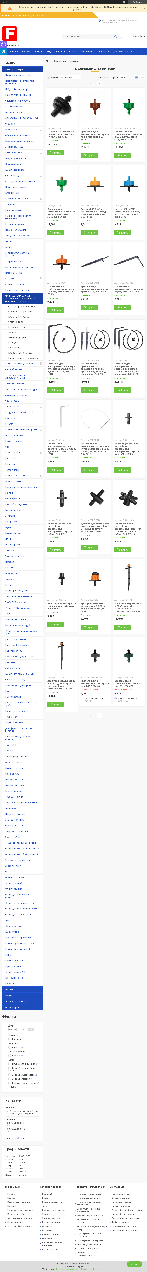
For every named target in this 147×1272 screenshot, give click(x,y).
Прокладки (10, 808)
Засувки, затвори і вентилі (18, 860)
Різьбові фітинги (13, 152)
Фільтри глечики (13, 762)
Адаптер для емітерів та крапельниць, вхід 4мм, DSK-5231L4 (61, 606)
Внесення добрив (17, 337)
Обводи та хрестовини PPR (19, 135)
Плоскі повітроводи (121, 1202)
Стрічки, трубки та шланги (21, 306)
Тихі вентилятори (120, 1222)
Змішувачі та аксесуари (17, 235)
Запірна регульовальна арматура (17, 254)
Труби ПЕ (10, 613)
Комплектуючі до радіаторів (19, 656)
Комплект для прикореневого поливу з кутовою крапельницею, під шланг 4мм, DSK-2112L (61, 369)
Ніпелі (8, 538)
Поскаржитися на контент (67, 1269)
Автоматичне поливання (18, 394)
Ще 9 (13, 1087)
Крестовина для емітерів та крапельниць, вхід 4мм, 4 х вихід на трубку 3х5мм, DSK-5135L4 (128, 528)
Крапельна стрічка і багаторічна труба (21, 704)
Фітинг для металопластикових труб (21, 632)
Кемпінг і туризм (13, 440)
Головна (13, 52)
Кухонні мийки (12, 192)
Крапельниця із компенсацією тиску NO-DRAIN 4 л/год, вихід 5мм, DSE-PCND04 (128, 135)
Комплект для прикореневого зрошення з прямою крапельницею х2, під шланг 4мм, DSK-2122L (126, 369)
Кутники (9, 567)
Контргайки (11, 521)
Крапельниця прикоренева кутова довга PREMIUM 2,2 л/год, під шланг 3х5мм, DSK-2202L (61, 448)
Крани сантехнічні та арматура (21, 389)
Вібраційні (10, 983)
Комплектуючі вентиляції (18, 94)
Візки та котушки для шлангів (20, 363)
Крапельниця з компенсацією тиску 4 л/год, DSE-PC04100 (95, 683)
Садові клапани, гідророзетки (23, 358)
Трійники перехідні (14, 556)
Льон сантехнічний (14, 819)
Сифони (9, 446)
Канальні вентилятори (123, 1214)
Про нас (9, 989)
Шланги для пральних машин (20, 673)
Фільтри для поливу (15, 926)
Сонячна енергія (13, 210)
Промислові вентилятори (18, 75)
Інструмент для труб (52, 1249)
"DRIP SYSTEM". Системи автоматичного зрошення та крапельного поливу (20, 298)
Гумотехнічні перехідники (18, 937)
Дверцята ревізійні (121, 1198)
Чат (134, 1264)
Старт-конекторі (16, 321)
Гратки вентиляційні (122, 1193)
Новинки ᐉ (47, 1193)
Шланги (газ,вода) (14, 169)
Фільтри (12, 332)
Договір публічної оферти (20, 1226)
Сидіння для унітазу (15, 679)
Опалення (10, 123)
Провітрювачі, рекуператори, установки (20, 82)
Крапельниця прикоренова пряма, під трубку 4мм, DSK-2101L (95, 289)
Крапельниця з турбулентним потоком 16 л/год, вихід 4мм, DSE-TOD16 (61, 290)
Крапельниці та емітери (20, 352)
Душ (7, 920)
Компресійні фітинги (15, 619)
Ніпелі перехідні (13, 544)
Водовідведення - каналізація (20, 140)
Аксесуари (13, 342)
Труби (45, 1206)
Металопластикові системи (19, 267)
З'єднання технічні (14, 383)
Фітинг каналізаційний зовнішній (21, 854)
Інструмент (11, 464)
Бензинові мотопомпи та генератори (18, 217)
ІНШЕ (8, 954)
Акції (49, 52)
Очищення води (13, 163)
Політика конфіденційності (93, 1269)
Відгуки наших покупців (19, 1202)
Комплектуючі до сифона (18, 685)
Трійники (9, 550)
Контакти (104, 52)
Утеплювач (11, 204)
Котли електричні (14, 960)
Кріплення (10, 417)
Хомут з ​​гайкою (13, 837)
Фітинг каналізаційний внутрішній (22, 848)
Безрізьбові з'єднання (16, 504)
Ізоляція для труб (14, 791)
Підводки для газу (14, 779)
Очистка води (49, 1238)
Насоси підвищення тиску (89, 1198)
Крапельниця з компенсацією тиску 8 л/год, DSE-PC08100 (128, 683)
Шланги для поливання (17, 290)
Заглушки (10, 515)
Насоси (9, 241)
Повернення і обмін (17, 1214)
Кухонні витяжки (13, 106)
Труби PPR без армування (18, 596)
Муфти (8, 527)
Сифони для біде (13, 668)
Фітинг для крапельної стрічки (20, 903)
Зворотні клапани (14, 865)
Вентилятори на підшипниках (126, 1218)
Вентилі (9, 492)
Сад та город (12, 175)
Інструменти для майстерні (19, 412)
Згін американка (13, 498)
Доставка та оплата (123, 52)
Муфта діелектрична (15, 768)
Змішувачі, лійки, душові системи (22, 117)
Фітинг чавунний (13, 888)
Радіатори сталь (13, 650)
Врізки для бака (13, 510)
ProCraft (9, 423)
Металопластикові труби (18, 625)
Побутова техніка (14, 435)
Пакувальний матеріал (16, 158)
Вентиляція (47, 1230)
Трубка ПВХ (11, 716)
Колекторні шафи (14, 722)
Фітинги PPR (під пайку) (17, 607)
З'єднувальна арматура (20, 311)
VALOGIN (9, 278)
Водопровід (11, 129)
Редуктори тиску (16, 327)
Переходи (10, 561)
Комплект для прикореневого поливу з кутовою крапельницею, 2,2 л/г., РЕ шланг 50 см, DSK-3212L (95, 448)
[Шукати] (115, 36)
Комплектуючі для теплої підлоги (18, 738)
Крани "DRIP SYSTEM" (19, 316)
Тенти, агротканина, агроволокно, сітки (15, 376)
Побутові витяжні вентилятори (127, 1210)
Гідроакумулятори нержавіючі (91, 1240)
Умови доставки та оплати (20, 1210)
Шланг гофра (12, 931)
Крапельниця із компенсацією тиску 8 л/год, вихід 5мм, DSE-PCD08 (95, 135)
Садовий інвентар (14, 369)
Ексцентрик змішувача (16, 590)
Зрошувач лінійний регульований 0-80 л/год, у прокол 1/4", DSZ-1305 (94, 607)
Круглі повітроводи (121, 1206)
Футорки (9, 579)
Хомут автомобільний (16, 831)
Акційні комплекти (14, 284)
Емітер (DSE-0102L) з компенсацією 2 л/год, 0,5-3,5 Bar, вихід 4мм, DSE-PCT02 (93, 213)
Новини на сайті (15, 1222)
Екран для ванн (13, 966)
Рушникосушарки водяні (17, 949)
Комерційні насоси (14, 977)
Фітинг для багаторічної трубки (21, 908)
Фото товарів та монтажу (20, 1218)
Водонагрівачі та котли (17, 475)
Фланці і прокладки (14, 877)
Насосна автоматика (52, 1202)
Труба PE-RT (11, 745)
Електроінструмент (15, 224)
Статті (72, 52)
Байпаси (9, 750)
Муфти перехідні (13, 533)
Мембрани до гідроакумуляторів (86, 1254)
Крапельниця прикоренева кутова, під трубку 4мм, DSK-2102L (128, 289)
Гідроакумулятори (51, 1222)
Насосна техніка (13, 112)
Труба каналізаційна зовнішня (20, 842)
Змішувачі (47, 1214)
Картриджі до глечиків (16, 756)
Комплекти (14, 347)
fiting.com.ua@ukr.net (15, 1138)
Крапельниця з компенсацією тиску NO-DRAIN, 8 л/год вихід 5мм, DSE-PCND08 (61, 213)
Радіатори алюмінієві (16, 639)
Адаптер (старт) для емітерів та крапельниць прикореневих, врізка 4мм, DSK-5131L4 (126, 448)
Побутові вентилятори (17, 89)
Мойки (8, 247)
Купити (57, 152)
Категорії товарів (14, 69)
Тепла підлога (12, 406)
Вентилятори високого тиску (126, 1230)
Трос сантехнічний (14, 796)
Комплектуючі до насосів (54, 1210)
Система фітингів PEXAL (17, 100)
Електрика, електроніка (17, 198)
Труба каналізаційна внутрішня (21, 802)
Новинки (60, 52)
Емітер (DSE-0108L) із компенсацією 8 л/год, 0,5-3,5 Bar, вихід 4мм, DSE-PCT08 (127, 213)
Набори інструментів (16, 229)
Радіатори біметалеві (16, 645)
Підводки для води (14, 785)
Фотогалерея (12, 1007)
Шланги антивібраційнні (88, 1248)
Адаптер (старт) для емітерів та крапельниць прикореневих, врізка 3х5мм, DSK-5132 (59, 528)
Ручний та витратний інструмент (22, 429)
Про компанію (87, 52)
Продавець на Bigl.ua (73, 1266)
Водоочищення (13, 452)
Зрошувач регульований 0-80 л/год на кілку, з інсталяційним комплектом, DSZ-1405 (61, 684)
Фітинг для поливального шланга (18, 896)
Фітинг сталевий (13, 883)
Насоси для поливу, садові (89, 1193)
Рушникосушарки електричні (19, 943)
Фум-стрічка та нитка (16, 825)
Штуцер (9, 584)
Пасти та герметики (15, 814)
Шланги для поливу (15, 710)
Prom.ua (88, 1263)
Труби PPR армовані (15, 602)
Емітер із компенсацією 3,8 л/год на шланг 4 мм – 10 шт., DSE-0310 (60, 134)
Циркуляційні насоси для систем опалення (88, 1210)
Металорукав (12, 773)
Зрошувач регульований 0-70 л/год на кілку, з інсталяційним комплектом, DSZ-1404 (128, 607)
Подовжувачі (12, 573)
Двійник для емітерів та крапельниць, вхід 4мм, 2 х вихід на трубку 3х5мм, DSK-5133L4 (95, 527)
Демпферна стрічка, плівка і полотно (19, 729)
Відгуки (38, 52)
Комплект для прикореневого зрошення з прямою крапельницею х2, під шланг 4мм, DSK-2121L (93, 369)
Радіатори (10, 458)
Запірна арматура (14, 146)
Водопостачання (14, 481)
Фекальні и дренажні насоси (90, 1215)
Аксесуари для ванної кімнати (20, 181)
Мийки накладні (13, 696)
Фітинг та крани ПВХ (15, 972)
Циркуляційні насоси (15, 187)
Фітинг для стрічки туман (18, 914)
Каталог (26, 52)
